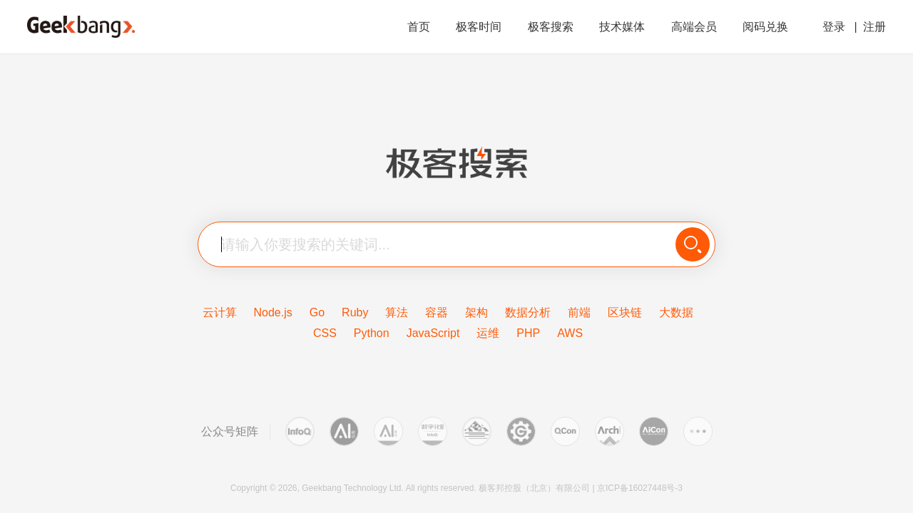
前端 (579, 312)
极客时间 (480, 27)
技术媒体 (623, 27)
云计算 (220, 312)
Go (317, 312)
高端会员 (695, 27)
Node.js (273, 312)
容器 (436, 312)
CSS (325, 333)
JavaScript (433, 333)
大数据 (676, 312)
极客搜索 (552, 27)
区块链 (625, 312)
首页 (420, 27)
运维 (487, 333)
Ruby (355, 312)
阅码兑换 (765, 27)
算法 (396, 312)
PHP (528, 333)
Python (371, 333)
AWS (570, 333)
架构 (476, 312)
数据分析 (528, 312)
